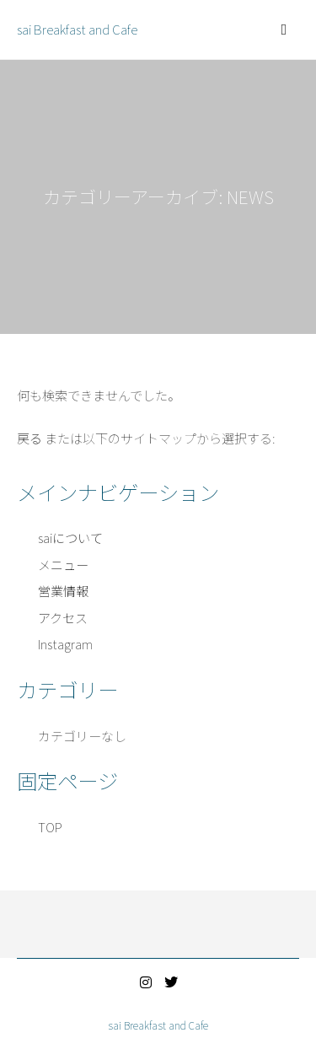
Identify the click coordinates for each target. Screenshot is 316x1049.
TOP (50, 827)
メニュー (63, 564)
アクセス (63, 618)
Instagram (65, 644)
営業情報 (63, 591)
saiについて (70, 537)
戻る (29, 438)
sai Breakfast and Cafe (77, 29)
